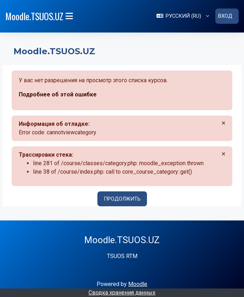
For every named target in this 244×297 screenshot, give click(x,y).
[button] (182, 16)
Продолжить (122, 198)
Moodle (137, 283)
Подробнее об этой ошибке (58, 94)
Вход (225, 16)
